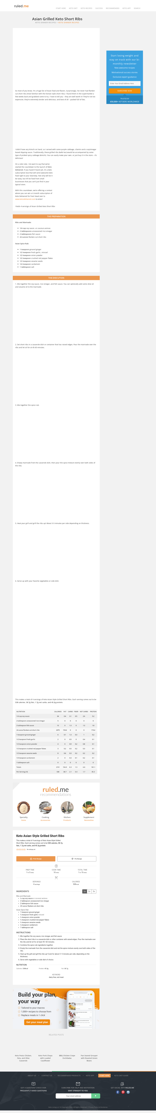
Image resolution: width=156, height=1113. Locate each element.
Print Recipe (35, 859)
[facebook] (117, 1094)
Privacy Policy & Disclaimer (98, 1110)
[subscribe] (95, 1098)
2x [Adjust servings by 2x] (89, 891)
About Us (32, 1078)
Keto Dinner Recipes (68, 22)
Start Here (61, 5)
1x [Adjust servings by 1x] (85, 891)
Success (99, 5)
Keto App (90, 1078)
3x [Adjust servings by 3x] (94, 891)
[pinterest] (122, 1094)
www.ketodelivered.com (25, 199)
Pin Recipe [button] (77, 859)
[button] (17, 849)
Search (137, 5)
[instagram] (127, 1094)
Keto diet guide (121, 1078)
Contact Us (47, 1078)
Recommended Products (69, 1078)
